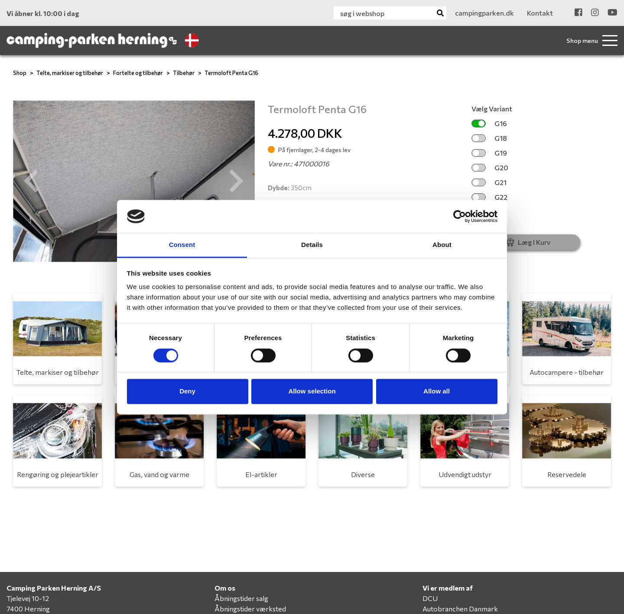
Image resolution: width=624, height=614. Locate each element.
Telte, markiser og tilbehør (69, 72)
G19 (489, 153)
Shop (19, 72)
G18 (489, 138)
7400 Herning (28, 608)
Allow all (436, 391)
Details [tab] (312, 245)
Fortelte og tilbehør (138, 72)
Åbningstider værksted (250, 608)
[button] (31, 181)
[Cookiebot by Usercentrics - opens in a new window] (459, 216)
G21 (489, 182)
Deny (187, 391)
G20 (489, 167)
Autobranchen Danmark (460, 608)
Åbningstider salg (241, 598)
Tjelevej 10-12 (27, 598)
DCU (430, 598)
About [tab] (442, 245)
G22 (489, 197)
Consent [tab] (182, 245)
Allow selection (311, 391)
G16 (489, 123)
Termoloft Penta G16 (231, 72)
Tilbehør (184, 72)
